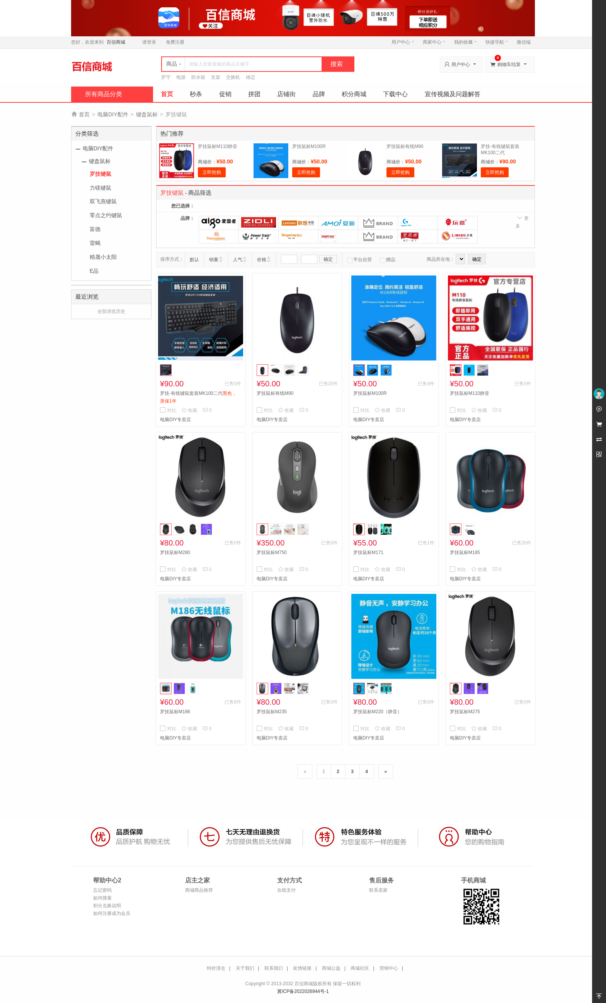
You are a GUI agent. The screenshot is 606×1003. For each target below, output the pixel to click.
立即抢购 (212, 172)
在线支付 (286, 890)
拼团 (254, 94)
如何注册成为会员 (111, 913)
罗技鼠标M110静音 (217, 146)
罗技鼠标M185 (465, 552)
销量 (213, 259)
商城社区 (360, 968)
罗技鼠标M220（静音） (377, 711)
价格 (261, 259)
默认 (194, 259)
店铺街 (286, 94)
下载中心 (395, 94)
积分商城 (354, 94)
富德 (95, 229)
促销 (225, 94)
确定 (328, 259)
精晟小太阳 (103, 257)
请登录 (149, 42)
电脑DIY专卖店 (175, 419)
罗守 (165, 77)
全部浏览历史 (111, 311)
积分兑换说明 (107, 905)
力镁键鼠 (100, 188)
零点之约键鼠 (106, 215)
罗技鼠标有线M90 (404, 146)
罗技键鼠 (100, 174)
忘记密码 (102, 890)
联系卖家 (378, 890)
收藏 (189, 410)
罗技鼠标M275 (465, 711)
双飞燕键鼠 (103, 201)
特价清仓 (216, 968)
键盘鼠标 (147, 114)
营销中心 (389, 968)
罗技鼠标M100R (309, 146)
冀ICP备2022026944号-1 (303, 991)
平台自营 (359, 259)
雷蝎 (95, 243)
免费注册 (175, 42)
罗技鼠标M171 (368, 552)
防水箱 (198, 77)
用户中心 (403, 42)
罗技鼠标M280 (175, 552)
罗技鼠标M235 (272, 711)
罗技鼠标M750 (272, 552)
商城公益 (331, 968)
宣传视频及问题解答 (452, 94)
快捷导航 (496, 42)
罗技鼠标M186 (175, 711)
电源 (181, 77)
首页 (167, 94)
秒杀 (196, 94)
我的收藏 (465, 42)
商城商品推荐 (199, 890)
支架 (215, 77)
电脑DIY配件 (112, 114)
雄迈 (250, 77)
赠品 (387, 259)
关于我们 (245, 968)
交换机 (233, 77)
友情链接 (302, 968)
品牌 (319, 94)
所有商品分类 (103, 94)
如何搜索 (102, 898)
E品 (94, 271)
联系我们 (273, 968)
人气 (237, 259)
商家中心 (434, 42)
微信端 (524, 42)
